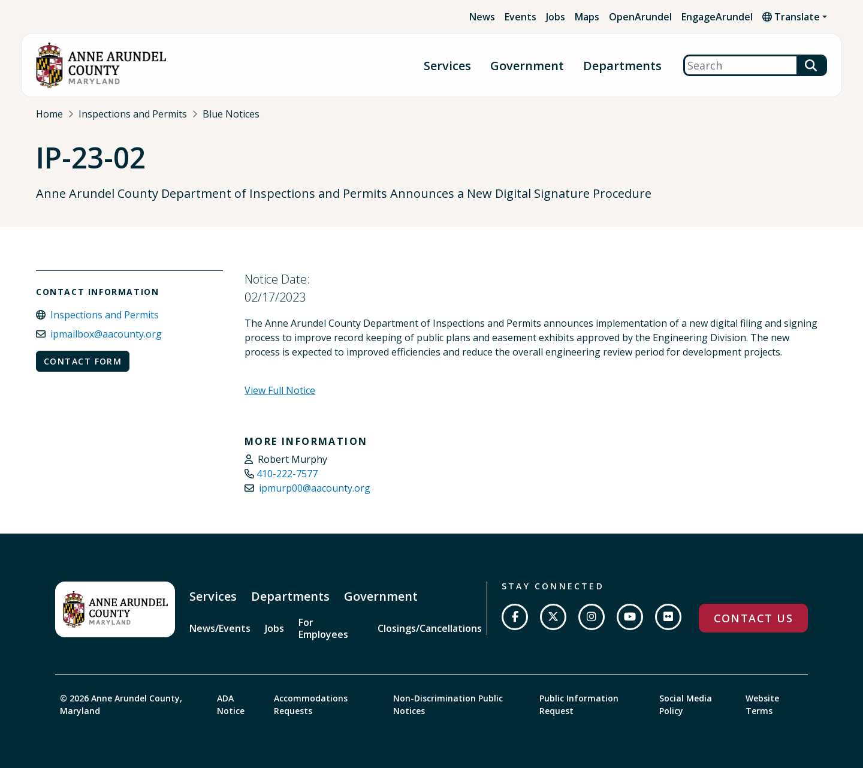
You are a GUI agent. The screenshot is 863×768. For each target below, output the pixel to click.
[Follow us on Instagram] (591, 617)
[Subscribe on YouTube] (630, 617)
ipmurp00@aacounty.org (314, 488)
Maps (587, 16)
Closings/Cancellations (430, 628)
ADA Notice (231, 704)
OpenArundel (640, 16)
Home (49, 114)
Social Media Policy (685, 704)
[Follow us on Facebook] (515, 617)
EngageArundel (717, 16)
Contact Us (753, 618)
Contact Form (83, 361)
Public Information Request (578, 704)
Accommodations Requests (311, 704)
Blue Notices (231, 114)
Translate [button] (791, 16)
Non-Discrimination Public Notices (448, 704)
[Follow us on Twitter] (553, 617)
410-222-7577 (287, 473)
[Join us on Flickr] (668, 617)
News (482, 16)
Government (527, 66)
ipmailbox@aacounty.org (106, 334)
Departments (622, 66)
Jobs (555, 16)
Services (447, 66)
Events (520, 16)
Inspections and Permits (133, 114)
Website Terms (762, 704)
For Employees (323, 628)
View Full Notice (280, 390)
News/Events (220, 628)
